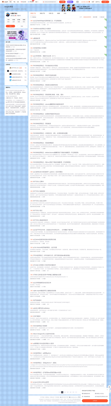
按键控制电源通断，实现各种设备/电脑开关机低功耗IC (16, 50)
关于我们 (42, 397)
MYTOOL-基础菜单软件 (39, 220)
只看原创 (33, 17)
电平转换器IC (36, 300)
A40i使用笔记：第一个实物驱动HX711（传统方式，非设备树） (16, 100)
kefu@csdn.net (74, 397)
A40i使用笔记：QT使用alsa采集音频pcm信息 (45, 372)
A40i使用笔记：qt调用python (40, 353)
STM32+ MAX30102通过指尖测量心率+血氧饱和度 (16, 46)
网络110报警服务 (47, 400)
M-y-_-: (7, 92)
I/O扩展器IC (35, 316)
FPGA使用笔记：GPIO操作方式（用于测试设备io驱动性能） (50, 255)
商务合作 (52, 397)
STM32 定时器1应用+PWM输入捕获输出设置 (45, 274)
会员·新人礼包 (85, 1)
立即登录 (95, 400)
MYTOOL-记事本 (37, 181)
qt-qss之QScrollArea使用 (39, 382)
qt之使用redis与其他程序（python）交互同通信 (46, 172)
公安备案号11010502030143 (45, 399)
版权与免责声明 (77, 400)
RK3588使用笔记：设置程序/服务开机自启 (45, 114)
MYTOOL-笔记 (36, 210)
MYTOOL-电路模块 (37, 191)
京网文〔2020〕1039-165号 (66, 399)
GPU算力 (31, 1)
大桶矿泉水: (9, 98)
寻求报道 (57, 397)
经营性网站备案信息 (76, 399)
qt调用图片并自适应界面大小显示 (42, 343)
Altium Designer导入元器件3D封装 (42, 334)
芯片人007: (8, 106)
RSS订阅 (102, 17)
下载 (14, 1)
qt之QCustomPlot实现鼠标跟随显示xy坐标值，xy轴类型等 (16, 59)
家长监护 (42, 400)
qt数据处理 (35, 38)
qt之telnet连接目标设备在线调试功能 (43, 239)
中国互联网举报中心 (56, 400)
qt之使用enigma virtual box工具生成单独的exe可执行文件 (16, 110)
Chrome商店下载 (64, 400)
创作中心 (98, 1)
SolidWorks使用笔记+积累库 (40, 28)
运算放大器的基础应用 (11, 96)
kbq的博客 (9, 7)
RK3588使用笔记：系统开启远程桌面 (43, 75)
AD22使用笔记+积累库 (38, 326)
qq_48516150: (9, 102)
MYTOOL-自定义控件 (38, 201)
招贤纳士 (47, 397)
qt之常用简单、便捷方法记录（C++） (43, 56)
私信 (22, 26)
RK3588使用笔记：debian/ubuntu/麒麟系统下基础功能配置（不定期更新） (55, 152)
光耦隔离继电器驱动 (13, 56)
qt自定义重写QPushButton (40, 308)
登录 (77, 1)
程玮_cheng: (9, 112)
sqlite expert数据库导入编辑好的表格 (43, 290)
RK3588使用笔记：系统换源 (40, 123)
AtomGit (23, 1)
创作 (105, 1)
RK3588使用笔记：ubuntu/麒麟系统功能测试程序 (47, 104)
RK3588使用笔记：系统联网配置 (42, 143)
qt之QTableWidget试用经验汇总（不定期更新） (46, 20)
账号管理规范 (71, 400)
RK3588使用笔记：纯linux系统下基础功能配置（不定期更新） (51, 162)
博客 (10, 1)
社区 (18, 1)
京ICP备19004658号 (55, 399)
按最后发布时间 (87, 17)
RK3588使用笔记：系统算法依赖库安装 (44, 85)
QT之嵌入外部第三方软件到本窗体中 (43, 265)
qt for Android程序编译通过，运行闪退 (43, 247)
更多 (37, 1)
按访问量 (95, 17)
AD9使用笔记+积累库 (38, 48)
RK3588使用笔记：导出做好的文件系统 (44, 65)
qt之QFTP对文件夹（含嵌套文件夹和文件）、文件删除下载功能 (51, 230)
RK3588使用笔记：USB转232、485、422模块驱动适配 (49, 133)
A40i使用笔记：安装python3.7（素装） (43, 363)
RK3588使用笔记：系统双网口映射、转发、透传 (46, 94)
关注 (10, 26)
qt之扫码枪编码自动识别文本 (40, 282)
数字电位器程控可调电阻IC (15, 53)
